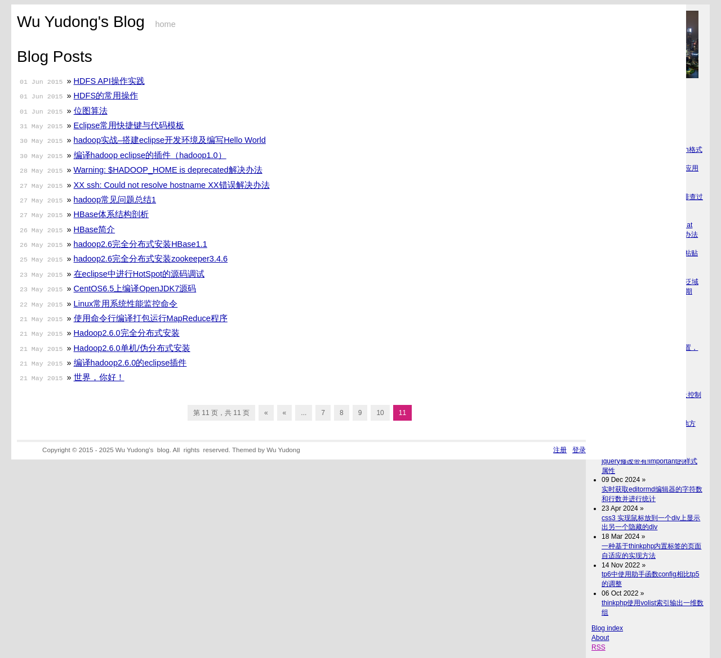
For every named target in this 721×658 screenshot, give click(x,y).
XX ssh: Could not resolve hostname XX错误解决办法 (172, 185)
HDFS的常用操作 (106, 95)
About (600, 638)
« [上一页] (285, 413)
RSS (598, 647)
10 (380, 413)
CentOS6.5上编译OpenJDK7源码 (135, 288)
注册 (560, 449)
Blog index (607, 628)
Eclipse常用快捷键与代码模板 (129, 125)
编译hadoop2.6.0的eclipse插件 (130, 362)
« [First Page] (266, 413)
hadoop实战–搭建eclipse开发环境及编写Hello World (170, 140)
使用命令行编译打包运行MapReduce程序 (151, 318)
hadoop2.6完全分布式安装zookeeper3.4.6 (151, 258)
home (165, 24)
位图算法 (91, 110)
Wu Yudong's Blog (81, 21)
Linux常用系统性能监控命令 (126, 303)
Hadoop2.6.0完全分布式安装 (127, 332)
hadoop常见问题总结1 (115, 199)
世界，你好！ (99, 377)
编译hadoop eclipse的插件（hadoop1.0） (150, 155)
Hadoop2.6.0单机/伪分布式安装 (132, 348)
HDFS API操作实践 (109, 80)
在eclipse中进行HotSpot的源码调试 (139, 273)
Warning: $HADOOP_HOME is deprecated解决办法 (168, 169)
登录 (579, 449)
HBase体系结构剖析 (111, 214)
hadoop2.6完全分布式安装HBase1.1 (140, 244)
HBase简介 (94, 229)
